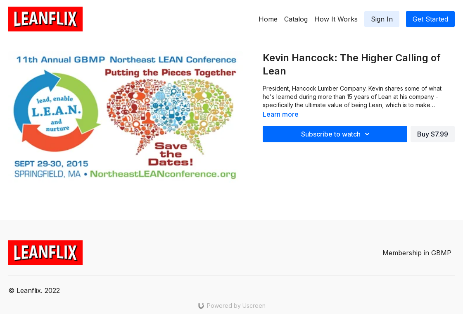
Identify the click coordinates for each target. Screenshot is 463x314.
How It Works (336, 19)
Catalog (296, 19)
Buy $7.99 (432, 134)
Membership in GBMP (416, 253)
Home (268, 19)
